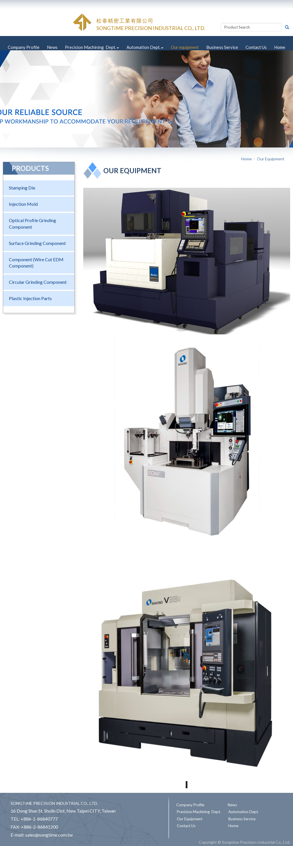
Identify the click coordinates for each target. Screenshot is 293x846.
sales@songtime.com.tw (49, 834)
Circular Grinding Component (38, 282)
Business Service (222, 47)
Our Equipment (270, 158)
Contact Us (256, 47)
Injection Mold (23, 204)
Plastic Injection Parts (30, 298)
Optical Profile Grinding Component (32, 224)
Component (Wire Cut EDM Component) (36, 263)
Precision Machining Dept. (92, 47)
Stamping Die (22, 187)
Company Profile (23, 47)
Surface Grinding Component (37, 243)
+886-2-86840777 (39, 818)
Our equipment (185, 47)
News (52, 47)
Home (279, 47)
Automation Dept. (144, 47)
